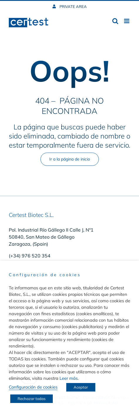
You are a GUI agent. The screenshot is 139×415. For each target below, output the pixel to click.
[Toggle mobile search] (115, 21)
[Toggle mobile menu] (127, 21)
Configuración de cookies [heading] (45, 274)
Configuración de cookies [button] (33, 387)
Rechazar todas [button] (31, 398)
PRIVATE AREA (73, 6)
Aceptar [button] (81, 387)
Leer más (69, 378)
